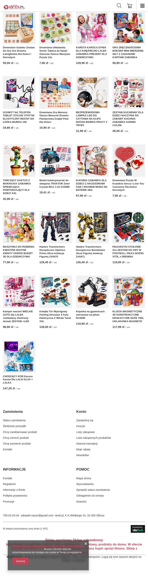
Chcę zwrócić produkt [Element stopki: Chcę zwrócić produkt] (16, 437)
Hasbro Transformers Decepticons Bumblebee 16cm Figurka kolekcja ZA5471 (90, 251)
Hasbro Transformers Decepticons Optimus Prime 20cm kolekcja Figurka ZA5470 (52, 251)
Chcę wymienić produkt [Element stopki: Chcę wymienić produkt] (17, 443)
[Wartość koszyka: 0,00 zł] (129, 6)
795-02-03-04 (11, 515)
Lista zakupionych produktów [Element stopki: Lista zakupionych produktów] (93, 437)
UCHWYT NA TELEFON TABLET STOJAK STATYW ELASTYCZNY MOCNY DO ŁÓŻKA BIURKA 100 (18, 117)
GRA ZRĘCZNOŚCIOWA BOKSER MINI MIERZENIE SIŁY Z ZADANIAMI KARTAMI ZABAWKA (128, 52)
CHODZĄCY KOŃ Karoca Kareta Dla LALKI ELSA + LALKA (18, 379)
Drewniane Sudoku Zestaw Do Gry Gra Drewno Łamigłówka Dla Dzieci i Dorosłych (19, 52)
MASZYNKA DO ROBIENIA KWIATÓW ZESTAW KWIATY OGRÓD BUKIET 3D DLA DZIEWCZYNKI (18, 251)
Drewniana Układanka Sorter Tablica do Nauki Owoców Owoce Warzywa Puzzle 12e (54, 52)
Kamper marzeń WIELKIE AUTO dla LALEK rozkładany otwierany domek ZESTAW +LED (18, 316)
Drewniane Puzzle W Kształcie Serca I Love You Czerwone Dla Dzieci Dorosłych (128, 185)
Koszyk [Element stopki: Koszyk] (80, 426)
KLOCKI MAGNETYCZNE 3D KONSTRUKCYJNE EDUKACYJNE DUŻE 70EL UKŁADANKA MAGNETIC (128, 316)
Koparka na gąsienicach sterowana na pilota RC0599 (90, 314)
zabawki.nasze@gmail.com (37, 515)
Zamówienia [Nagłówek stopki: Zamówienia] (13, 412)
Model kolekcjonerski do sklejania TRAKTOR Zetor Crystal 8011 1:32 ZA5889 (54, 183)
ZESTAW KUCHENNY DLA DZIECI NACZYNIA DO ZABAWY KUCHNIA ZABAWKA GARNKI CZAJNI (127, 119)
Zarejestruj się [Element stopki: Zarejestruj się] (84, 420)
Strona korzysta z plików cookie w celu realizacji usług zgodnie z (48, 545)
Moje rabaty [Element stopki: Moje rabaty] (83, 449)
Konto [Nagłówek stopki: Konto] (81, 412)
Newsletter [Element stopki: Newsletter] (82, 455)
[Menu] (142, 6)
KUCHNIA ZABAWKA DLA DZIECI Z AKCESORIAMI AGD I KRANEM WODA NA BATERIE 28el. (91, 185)
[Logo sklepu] (14, 6)
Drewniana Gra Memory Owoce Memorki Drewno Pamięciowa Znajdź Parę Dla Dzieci (54, 117)
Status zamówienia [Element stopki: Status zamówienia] (14, 420)
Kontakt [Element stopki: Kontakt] (7, 449)
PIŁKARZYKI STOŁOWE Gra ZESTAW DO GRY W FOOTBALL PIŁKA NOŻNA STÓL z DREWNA (128, 251)
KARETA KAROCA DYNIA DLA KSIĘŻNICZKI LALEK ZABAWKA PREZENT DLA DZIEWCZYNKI (91, 52)
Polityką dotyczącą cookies (27, 549)
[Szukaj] (119, 6)
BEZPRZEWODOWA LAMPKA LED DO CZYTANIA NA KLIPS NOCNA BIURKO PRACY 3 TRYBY (91, 119)
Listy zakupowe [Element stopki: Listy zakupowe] (85, 432)
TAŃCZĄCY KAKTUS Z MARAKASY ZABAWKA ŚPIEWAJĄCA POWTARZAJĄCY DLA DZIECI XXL (17, 187)
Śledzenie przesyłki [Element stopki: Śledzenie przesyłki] (14, 426)
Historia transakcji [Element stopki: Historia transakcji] (87, 443)
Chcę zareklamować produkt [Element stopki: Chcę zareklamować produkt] (20, 432)
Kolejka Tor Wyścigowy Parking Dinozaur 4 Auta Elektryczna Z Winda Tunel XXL (55, 316)
